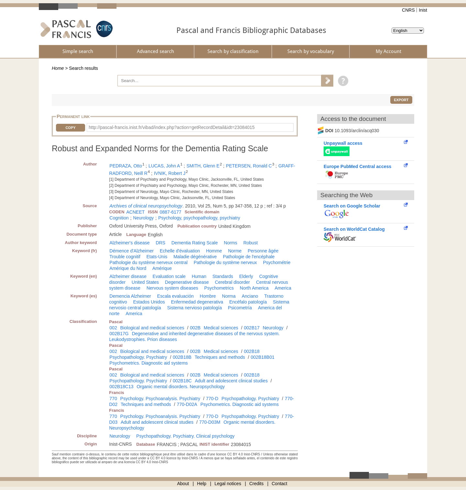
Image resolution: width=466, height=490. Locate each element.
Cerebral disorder (232, 282)
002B (195, 327)
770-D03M (209, 422)
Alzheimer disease (127, 276)
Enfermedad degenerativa (197, 301)
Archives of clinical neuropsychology (145, 205)
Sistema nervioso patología (194, 307)
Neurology (143, 217)
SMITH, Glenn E (202, 165)
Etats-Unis (156, 256)
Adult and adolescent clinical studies (231, 380)
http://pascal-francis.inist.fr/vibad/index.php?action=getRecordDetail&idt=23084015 (172, 127)
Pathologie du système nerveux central (148, 262)
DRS (160, 242)
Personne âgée (263, 250)
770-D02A (187, 404)
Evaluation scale (169, 276)
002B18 (252, 351)
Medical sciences (221, 327)
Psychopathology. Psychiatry (138, 357)
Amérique (162, 268)
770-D (212, 398)
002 (113, 327)
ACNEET (135, 212)
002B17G (118, 333)
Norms (230, 242)
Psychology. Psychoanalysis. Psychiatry (160, 398)
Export (401, 100)
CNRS (408, 10)
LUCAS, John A (164, 165)
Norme (235, 250)
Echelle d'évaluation (180, 250)
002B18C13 (121, 386)
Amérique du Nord (127, 268)
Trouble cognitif (124, 256)
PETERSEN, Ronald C (249, 165)
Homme (214, 250)
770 (113, 398)
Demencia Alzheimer (130, 296)
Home (58, 68)
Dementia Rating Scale (195, 242)
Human (199, 276)
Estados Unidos (149, 301)
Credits (256, 483)
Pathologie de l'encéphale (249, 256)
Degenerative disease (187, 282)
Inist (423, 10)
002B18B (182, 357)
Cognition (118, 217)
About (183, 483)
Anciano (250, 296)
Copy (70, 128)
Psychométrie (277, 262)
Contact (279, 483)
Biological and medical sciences (152, 327)
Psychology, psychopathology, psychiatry (199, 217)
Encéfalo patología (248, 301)
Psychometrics (219, 288)
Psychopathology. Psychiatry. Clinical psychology (185, 436)
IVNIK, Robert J (169, 173)
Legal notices (228, 483)
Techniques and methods (219, 357)
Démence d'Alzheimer (131, 250)
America (283, 288)
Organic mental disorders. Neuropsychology (181, 386)
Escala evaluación (175, 296)
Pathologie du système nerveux (225, 262)
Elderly (246, 276)
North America (254, 288)
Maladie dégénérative (195, 256)
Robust (250, 242)
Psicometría (240, 307)
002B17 (252, 327)
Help (201, 483)
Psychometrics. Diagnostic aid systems (148, 363)
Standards (222, 276)
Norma (229, 296)
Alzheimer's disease (129, 242)
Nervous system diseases (172, 288)
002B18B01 (262, 357)
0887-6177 (170, 212)
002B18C (182, 380)
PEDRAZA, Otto (125, 165)
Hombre (208, 296)
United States (145, 282)
